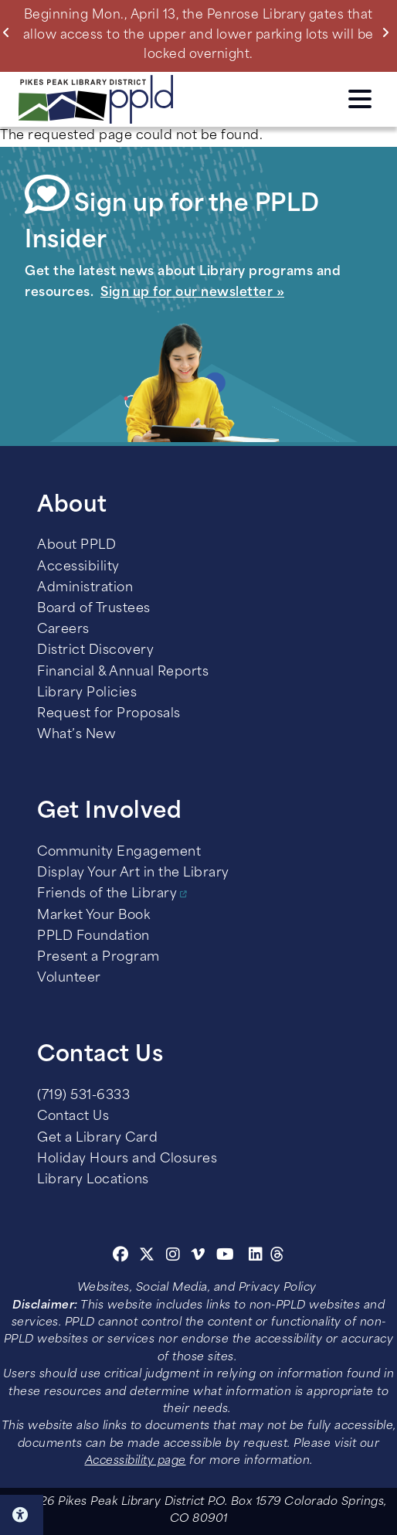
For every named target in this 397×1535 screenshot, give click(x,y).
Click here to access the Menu (360, 99)
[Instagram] (175, 1257)
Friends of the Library (107, 894)
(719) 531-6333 (83, 1096)
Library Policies (87, 693)
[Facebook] (121, 1257)
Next (389, 32)
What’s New (76, 735)
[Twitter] (147, 1257)
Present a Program (98, 957)
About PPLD (76, 545)
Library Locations (93, 1180)
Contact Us (73, 1117)
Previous (9, 32)
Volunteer (69, 978)
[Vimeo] (198, 1257)
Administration (85, 588)
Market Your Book (93, 916)
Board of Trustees (94, 609)
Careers (63, 630)
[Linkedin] (256, 1257)
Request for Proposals (109, 714)
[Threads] (277, 1257)
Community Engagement (119, 852)
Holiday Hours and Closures (127, 1159)
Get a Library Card (97, 1138)
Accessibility (78, 567)
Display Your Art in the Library (133, 873)
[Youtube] (225, 1257)
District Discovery (95, 651)
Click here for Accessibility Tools (21, 1515)
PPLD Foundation (93, 937)
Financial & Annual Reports (123, 672)
